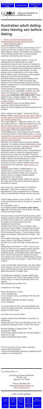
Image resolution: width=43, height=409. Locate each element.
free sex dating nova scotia (12, 126)
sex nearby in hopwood (31, 136)
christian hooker (7, 101)
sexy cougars (33, 99)
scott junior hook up (14, 128)
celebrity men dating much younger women (18, 138)
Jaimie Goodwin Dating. (13, 44)
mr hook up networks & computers (21, 135)
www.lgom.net (23, 388)
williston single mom (12, 120)
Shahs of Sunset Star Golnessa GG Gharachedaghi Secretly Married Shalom (17, 41)
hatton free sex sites (22, 115)
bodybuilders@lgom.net (24, 386)
